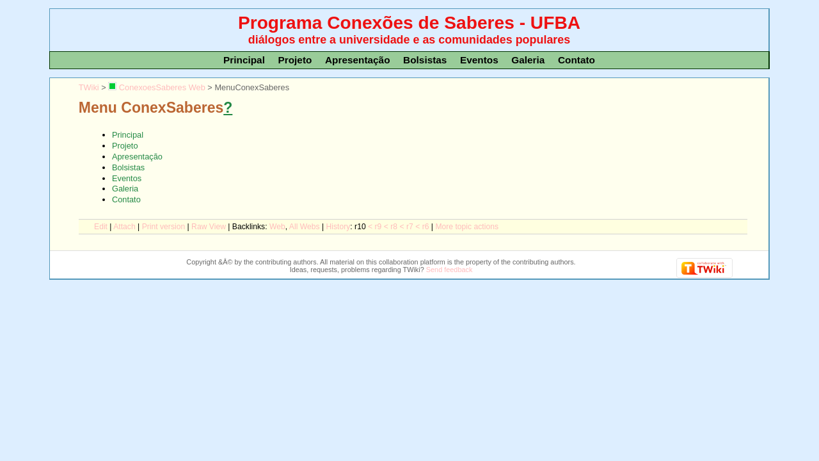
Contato (576, 59)
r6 (425, 226)
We (277, 226)
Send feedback (449, 269)
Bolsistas (425, 59)
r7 (409, 226)
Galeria (528, 59)
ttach (124, 226)
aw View (208, 226)
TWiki (89, 87)
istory (338, 226)
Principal (244, 59)
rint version (164, 226)
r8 (393, 226)
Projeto (295, 59)
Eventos (479, 59)
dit (100, 226)
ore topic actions (466, 226)
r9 (378, 226)
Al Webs (304, 226)
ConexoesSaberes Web (156, 87)
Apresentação (357, 59)
